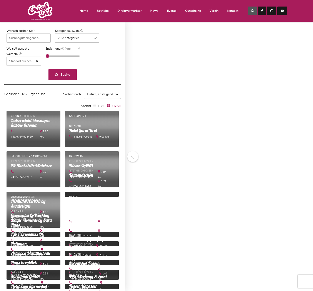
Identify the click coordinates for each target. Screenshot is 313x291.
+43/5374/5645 (83, 138)
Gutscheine (193, 11)
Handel (74, 197)
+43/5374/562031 (26, 178)
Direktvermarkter (129, 11)
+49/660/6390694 (84, 281)
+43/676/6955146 (84, 178)
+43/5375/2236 (83, 247)
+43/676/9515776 (26, 218)
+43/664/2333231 (26, 271)
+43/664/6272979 (26, 257)
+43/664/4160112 (26, 281)
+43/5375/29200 (84, 271)
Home (84, 11)
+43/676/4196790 (26, 247)
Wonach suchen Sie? (21, 31)
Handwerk (76, 157)
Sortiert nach (72, 95)
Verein (214, 11)
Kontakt (232, 11)
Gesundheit (18, 116)
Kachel (116, 107)
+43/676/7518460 (26, 138)
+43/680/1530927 (26, 237)
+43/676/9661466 (84, 228)
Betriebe (103, 11)
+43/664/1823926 (26, 228)
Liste (101, 107)
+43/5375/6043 (83, 257)
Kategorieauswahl (69, 31)
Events (171, 11)
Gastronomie (78, 116)
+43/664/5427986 (84, 187)
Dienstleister (19, 157)
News (154, 11)
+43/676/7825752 (84, 237)
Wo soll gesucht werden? (18, 51)
